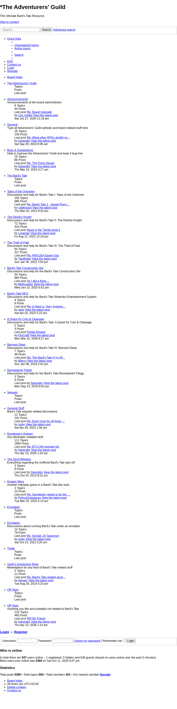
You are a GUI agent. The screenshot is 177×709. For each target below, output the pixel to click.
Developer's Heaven (20, 433)
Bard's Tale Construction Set (25, 268)
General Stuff (15, 408)
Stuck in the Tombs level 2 (43, 229)
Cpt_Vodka (25, 115)
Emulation (13, 507)
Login (4, 632)
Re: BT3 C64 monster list (43, 446)
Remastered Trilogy (19, 370)
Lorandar (24, 233)
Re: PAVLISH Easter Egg (43, 255)
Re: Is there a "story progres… (46, 306)
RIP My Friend (36, 618)
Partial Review (36, 332)
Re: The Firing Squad (40, 163)
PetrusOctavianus (29, 497)
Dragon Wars (15, 481)
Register (21, 632)
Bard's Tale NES (17, 293)
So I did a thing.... (38, 281)
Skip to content (9, 22)
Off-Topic (13, 589)
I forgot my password (87, 640)
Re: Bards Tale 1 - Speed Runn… (48, 204)
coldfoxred (24, 207)
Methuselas (25, 284)
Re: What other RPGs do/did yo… (48, 137)
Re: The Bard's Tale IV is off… (46, 357)
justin (21, 424)
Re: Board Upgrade (39, 112)
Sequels (12, 392)
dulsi (21, 309)
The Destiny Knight (19, 217)
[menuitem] (26, 45)
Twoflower (24, 258)
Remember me (114, 640)
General (12, 124)
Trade (11, 548)
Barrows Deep (16, 344)
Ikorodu (105, 674)
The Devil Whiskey (19, 459)
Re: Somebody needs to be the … (48, 494)
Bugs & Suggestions (20, 150)
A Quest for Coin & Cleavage (25, 319)
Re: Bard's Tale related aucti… (46, 577)
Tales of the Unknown (21, 191)
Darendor (24, 140)
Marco (22, 360)
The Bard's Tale (17, 175)
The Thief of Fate (18, 242)
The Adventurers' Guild (21, 83)
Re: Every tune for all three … (46, 421)
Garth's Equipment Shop (22, 564)
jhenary (23, 580)
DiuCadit (23, 335)
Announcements (17, 99)
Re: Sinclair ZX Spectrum (43, 535)
